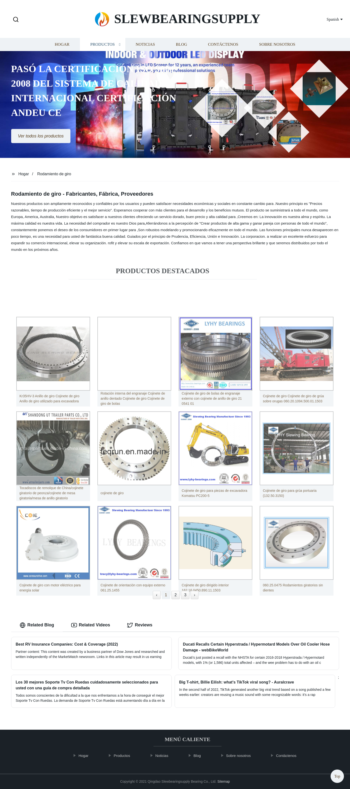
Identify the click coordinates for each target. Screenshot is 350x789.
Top (337, 775)
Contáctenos (223, 46)
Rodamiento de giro (54, 174)
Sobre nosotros (277, 46)
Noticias (145, 46)
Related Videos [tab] (90, 625)
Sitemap (223, 781)
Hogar (62, 46)
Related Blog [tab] (37, 625)
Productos (102, 46)
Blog (181, 46)
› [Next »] (194, 595)
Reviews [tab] (139, 625)
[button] (15, 20)
